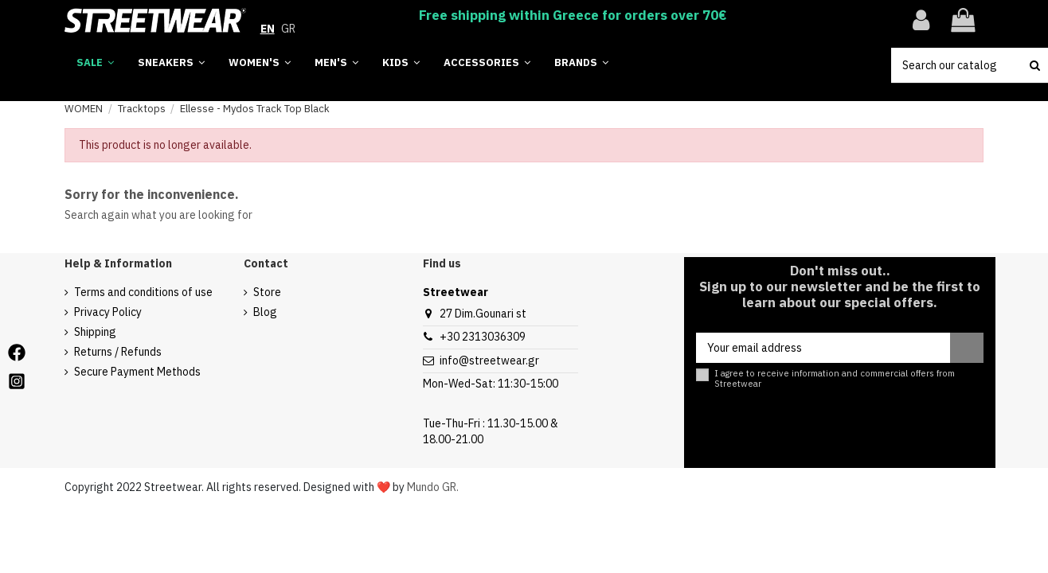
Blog (265, 312)
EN (267, 28)
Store (267, 292)
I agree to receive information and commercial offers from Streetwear (834, 378)
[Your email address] (823, 348)
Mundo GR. (433, 487)
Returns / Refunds (118, 352)
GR (288, 28)
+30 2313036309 (483, 336)
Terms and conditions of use (143, 292)
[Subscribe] (966, 348)
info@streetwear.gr (489, 360)
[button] (581, 63)
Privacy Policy (108, 312)
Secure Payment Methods (137, 371)
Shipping (95, 332)
